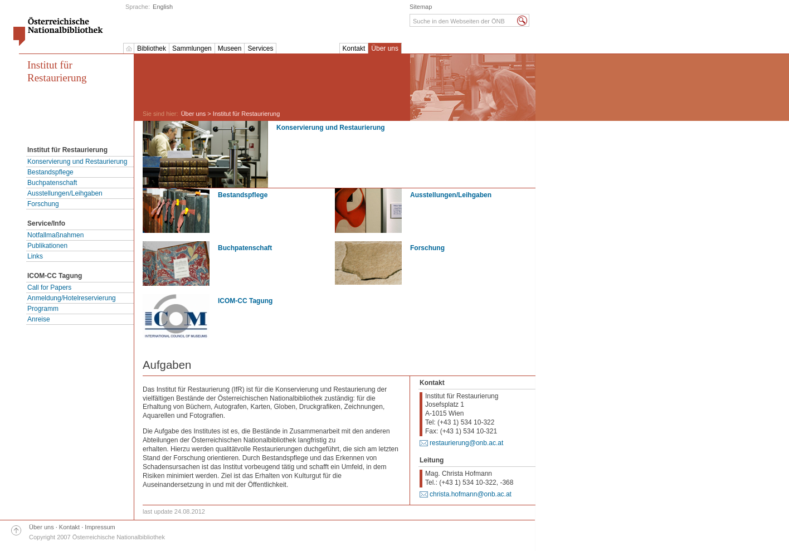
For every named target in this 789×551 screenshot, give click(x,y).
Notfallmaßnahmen (55, 235)
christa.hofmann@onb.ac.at (471, 494)
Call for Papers (49, 287)
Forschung (43, 204)
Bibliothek (151, 48)
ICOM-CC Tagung (245, 301)
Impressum (100, 527)
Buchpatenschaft (52, 183)
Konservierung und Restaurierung (77, 161)
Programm (43, 309)
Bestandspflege (50, 172)
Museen (230, 48)
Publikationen (47, 246)
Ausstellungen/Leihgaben (65, 193)
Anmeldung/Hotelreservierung (71, 298)
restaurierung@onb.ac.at (466, 443)
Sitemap (421, 6)
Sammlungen (192, 48)
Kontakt (354, 48)
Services (260, 48)
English (163, 6)
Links (35, 256)
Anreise (38, 319)
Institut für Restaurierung (57, 71)
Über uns (384, 48)
